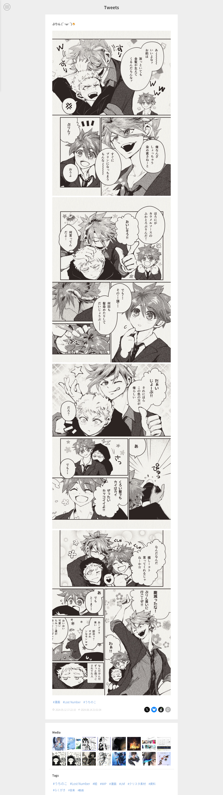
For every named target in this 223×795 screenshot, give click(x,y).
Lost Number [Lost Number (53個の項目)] (81, 783)
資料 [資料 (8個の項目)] (153, 784)
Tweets (111, 7)
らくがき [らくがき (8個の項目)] (60, 790)
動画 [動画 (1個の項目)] (81, 790)
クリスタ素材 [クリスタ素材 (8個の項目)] (137, 784)
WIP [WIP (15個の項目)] (104, 783)
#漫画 (56, 702)
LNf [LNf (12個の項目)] (123, 783)
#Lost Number (72, 702)
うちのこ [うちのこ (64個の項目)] (61, 783)
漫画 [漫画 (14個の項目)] (113, 783)
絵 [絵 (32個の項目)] (95, 783)
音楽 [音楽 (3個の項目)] (72, 790)
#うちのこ (90, 702)
